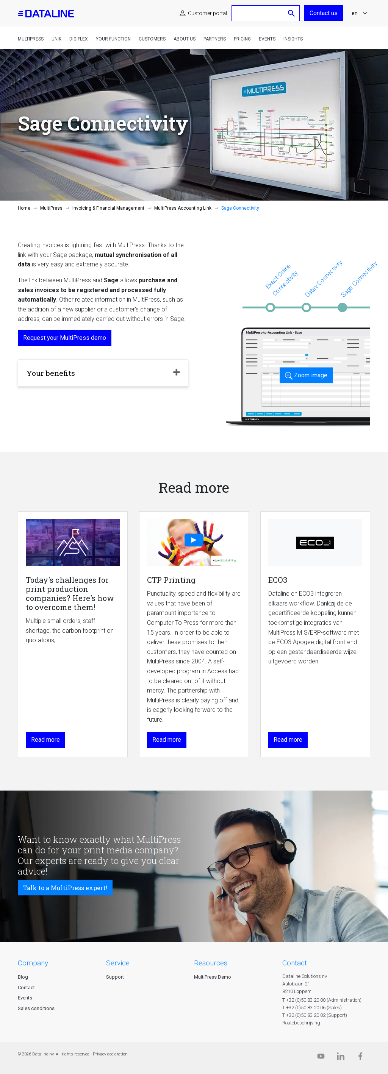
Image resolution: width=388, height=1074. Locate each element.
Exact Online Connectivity (281, 279)
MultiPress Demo (212, 977)
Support (115, 977)
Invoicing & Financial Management (108, 208)
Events (267, 39)
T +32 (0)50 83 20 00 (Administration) (321, 1000)
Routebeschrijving (301, 1023)
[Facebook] (360, 1057)
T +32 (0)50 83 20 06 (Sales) (312, 1007)
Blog (23, 977)
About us (185, 39)
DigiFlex (78, 39)
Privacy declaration (110, 1054)
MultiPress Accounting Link (182, 208)
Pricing (242, 39)
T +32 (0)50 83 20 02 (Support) (314, 1015)
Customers (152, 39)
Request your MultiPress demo (64, 337)
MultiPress (31, 39)
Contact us (324, 13)
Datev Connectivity (324, 278)
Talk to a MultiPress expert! (65, 888)
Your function (113, 39)
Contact (26, 987)
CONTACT (294, 963)
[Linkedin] (340, 1057)
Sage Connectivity (359, 279)
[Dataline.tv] (321, 1057)
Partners (214, 39)
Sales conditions (36, 1008)
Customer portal (207, 13)
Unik (56, 39)
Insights (293, 39)
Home (24, 208)
